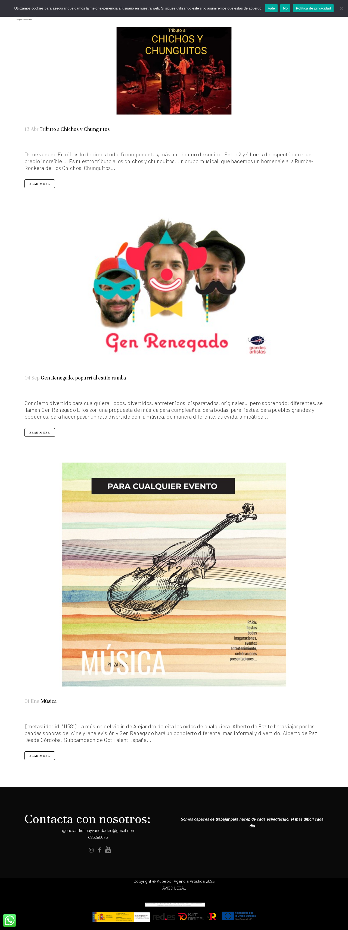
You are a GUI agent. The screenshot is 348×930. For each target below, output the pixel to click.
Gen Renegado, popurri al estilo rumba (83, 378)
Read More (39, 184)
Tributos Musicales (41, 142)
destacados (35, 715)
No (285, 8)
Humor (42, 391)
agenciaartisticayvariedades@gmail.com (98, 830)
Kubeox (164, 881)
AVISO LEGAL (174, 888)
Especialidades (42, 715)
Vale (271, 8)
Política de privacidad (313, 8)
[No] (341, 8)
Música (46, 391)
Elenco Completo (37, 391)
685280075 (98, 837)
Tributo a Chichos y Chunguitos (75, 129)
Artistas (34, 142)
